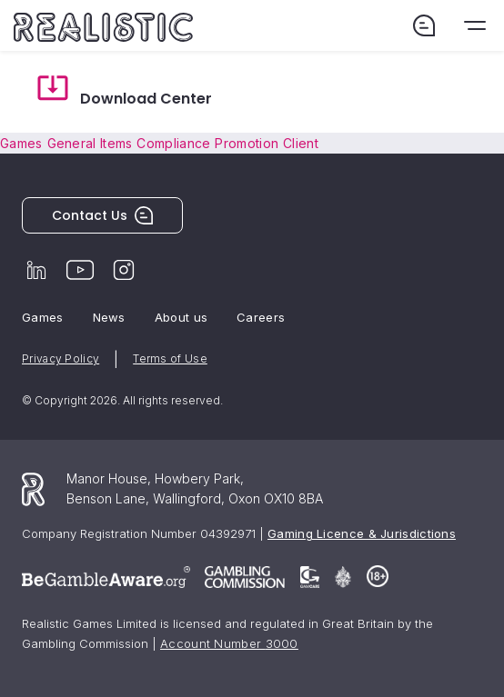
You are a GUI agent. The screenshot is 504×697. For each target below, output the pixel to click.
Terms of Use (170, 358)
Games (21, 143)
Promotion (246, 143)
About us (181, 317)
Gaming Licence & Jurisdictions (361, 533)
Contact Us (102, 215)
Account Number (229, 643)
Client (300, 143)
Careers (261, 317)
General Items (90, 143)
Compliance (173, 143)
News (109, 317)
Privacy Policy (60, 358)
